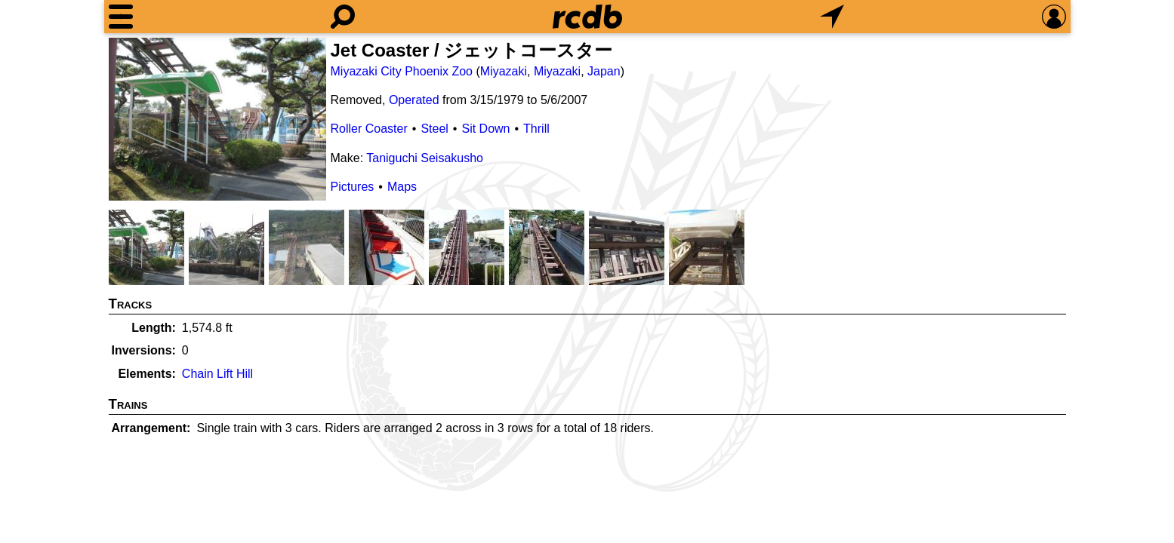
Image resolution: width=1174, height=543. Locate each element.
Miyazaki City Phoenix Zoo (402, 71)
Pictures (352, 186)
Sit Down (485, 128)
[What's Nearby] (832, 17)
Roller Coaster (369, 128)
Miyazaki (503, 71)
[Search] (343, 17)
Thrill (536, 128)
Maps (402, 186)
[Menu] (121, 17)
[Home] (587, 17)
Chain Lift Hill (217, 373)
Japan (604, 71)
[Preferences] (1054, 17)
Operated (414, 100)
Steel (434, 128)
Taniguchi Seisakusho (424, 158)
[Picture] (217, 119)
